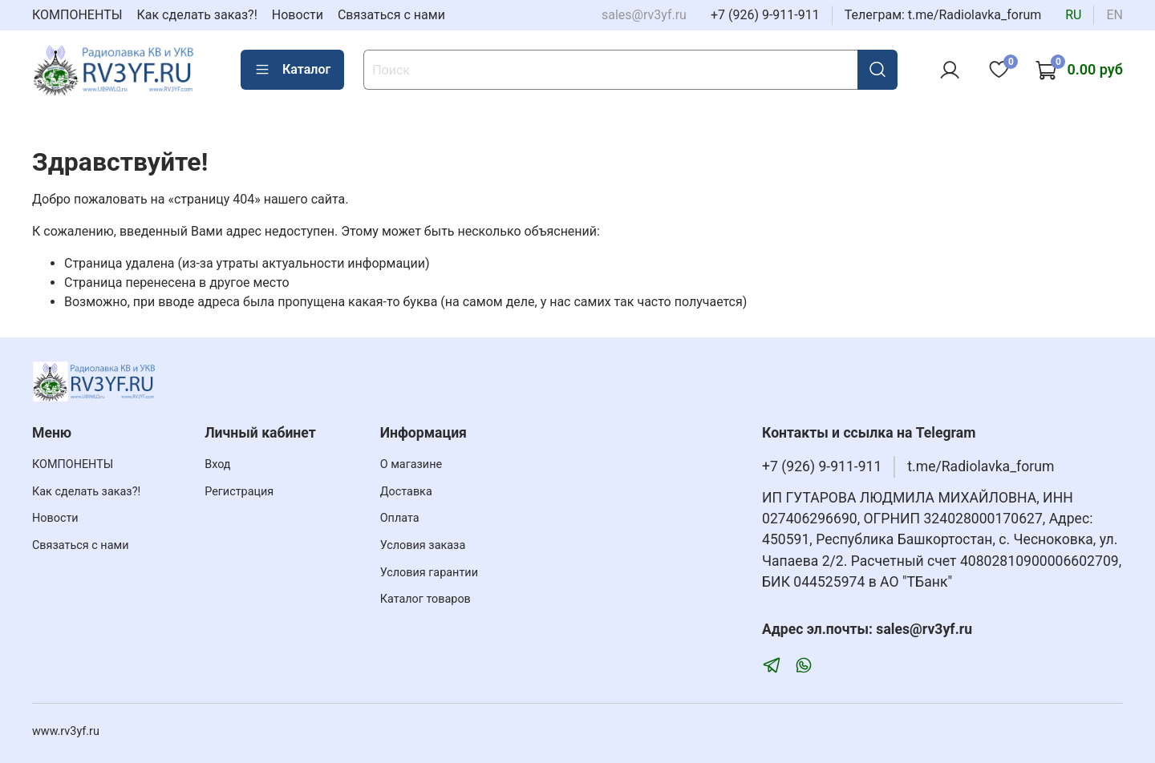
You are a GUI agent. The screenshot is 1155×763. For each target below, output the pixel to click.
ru (1073, 14)
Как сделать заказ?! (197, 14)
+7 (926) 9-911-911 (765, 14)
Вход (217, 464)
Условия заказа (423, 545)
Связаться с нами (391, 14)
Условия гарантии (429, 572)
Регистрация (239, 492)
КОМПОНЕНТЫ (77, 14)
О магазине (411, 464)
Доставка (406, 492)
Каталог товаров (425, 599)
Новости (297, 14)
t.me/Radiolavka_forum (980, 466)
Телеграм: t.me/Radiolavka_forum (943, 14)
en (1114, 14)
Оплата (399, 518)
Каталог (292, 70)
